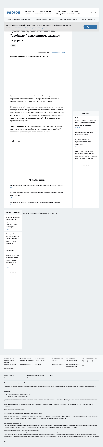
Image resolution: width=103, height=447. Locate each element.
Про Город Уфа (54, 360)
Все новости (29, 11)
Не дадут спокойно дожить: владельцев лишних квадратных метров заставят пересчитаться (37, 195)
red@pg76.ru (24, 396)
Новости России (45, 11)
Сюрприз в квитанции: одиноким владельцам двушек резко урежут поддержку (37, 186)
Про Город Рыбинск (40, 360)
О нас (51, 375)
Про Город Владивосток (10, 364)
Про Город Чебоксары (71, 360)
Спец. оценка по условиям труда (12, 423)
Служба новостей (58, 53)
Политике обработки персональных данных (30, 28)
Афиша (27, 14)
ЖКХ (13, 45)
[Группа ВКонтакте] (83, 361)
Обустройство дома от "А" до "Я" (68, 14)
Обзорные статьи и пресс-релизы (35, 375)
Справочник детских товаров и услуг (19, 19)
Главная (52, 377)
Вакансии (74, 11)
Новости (29, 377)
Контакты (6, 377)
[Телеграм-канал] (92, 361)
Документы (38, 364)
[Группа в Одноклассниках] (88, 361)
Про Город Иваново (40, 358)
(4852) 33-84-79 (16, 396)
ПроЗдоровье (61, 11)
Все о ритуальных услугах (68, 19)
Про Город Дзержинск (25, 358)
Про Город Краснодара (25, 364)
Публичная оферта (9, 368)
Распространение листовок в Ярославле (14, 409)
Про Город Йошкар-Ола (57, 358)
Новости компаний (9, 375)
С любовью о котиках (43, 14)
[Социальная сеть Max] (83, 364)
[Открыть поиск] (91, 12)
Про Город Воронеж (9, 358)
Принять (90, 27)
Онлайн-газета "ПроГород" (58, 364)
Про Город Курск (70, 358)
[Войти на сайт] (95, 12)
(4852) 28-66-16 (20, 394)
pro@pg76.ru (27, 394)
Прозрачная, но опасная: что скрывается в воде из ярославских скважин (37, 204)
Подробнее (74, 427)
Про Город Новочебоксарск (27, 360)
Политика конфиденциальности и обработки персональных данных (21, 430)
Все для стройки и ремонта (45, 19)
